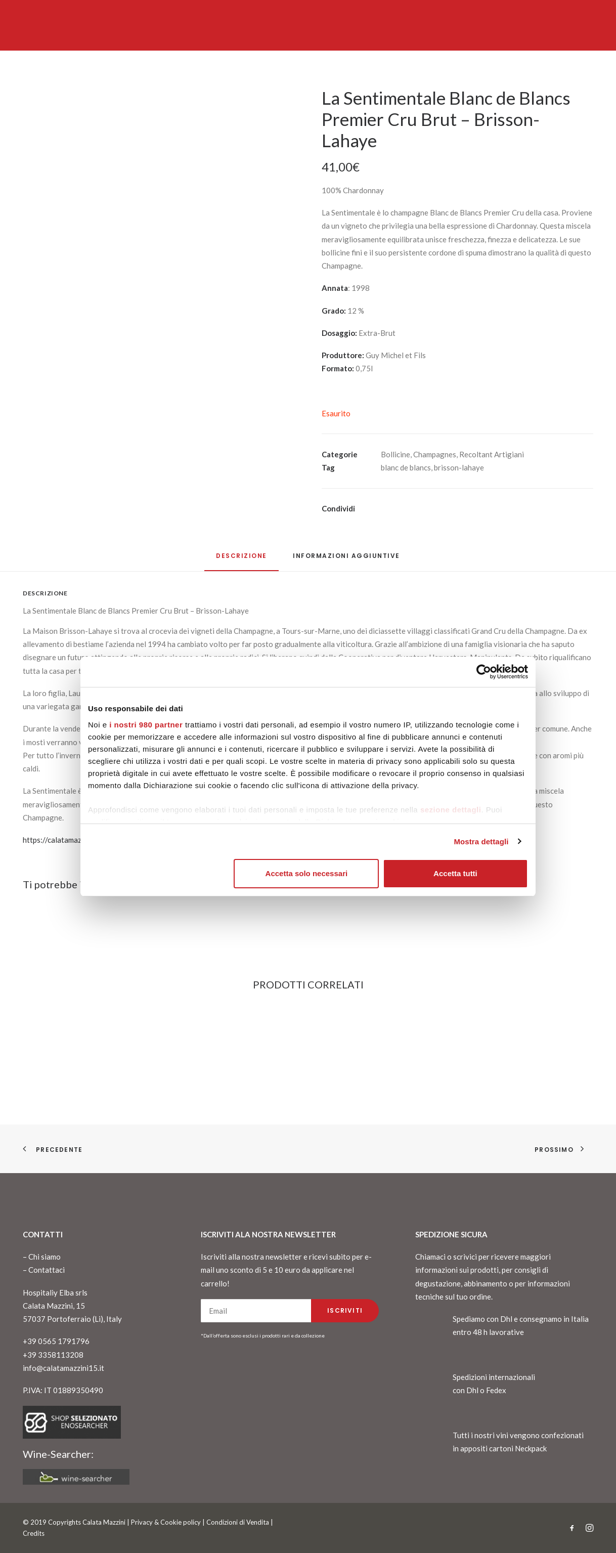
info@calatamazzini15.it (63, 1367)
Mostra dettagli (481, 841)
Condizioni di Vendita (237, 1522)
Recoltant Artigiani (491, 454)
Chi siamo (44, 1256)
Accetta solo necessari (307, 873)
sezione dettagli (450, 809)
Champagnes (434, 454)
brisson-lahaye (459, 467)
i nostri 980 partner (146, 724)
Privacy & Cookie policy (166, 1522)
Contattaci (46, 1269)
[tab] (346, 559)
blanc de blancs (406, 467)
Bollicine (395, 454)
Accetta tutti (455, 873)
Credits (34, 1533)
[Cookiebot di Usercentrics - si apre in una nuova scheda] (483, 671)
